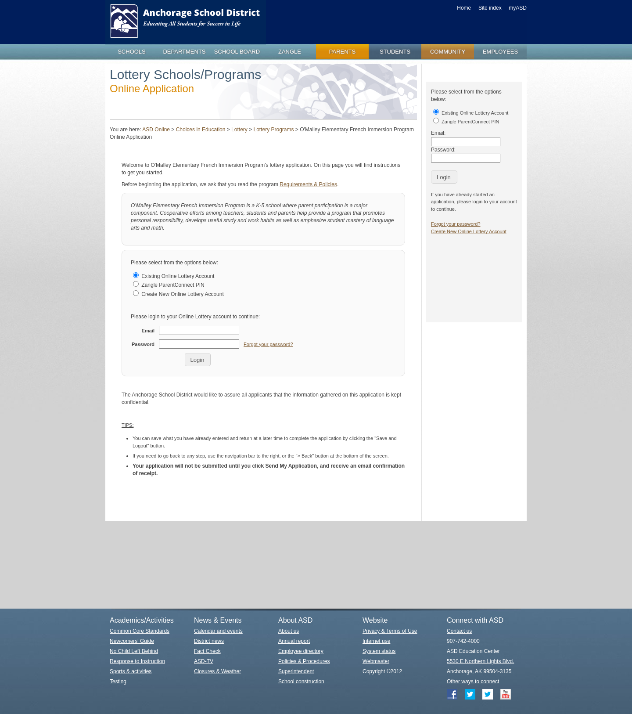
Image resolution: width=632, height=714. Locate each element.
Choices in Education (201, 129)
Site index (490, 8)
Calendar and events (218, 631)
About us (288, 631)
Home (464, 8)
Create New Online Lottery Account (178, 294)
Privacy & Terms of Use (390, 631)
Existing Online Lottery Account (173, 276)
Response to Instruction (137, 661)
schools (132, 51)
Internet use (376, 641)
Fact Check (207, 651)
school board (237, 51)
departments (184, 51)
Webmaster (376, 661)
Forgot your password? (268, 344)
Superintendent (296, 671)
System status (379, 651)
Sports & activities (130, 671)
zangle (289, 51)
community (447, 51)
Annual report (294, 641)
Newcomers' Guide (132, 641)
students (395, 51)
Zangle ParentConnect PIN (169, 285)
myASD (518, 8)
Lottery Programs (273, 129)
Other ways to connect (473, 681)
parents (342, 51)
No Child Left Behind (134, 651)
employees (500, 51)
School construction (301, 681)
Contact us (459, 631)
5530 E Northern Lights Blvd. (480, 661)
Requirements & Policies (308, 184)
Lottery (239, 129)
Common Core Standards (139, 631)
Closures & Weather (217, 671)
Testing (118, 681)
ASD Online (156, 129)
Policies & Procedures (304, 661)
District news (209, 641)
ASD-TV (203, 661)
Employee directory (300, 651)
